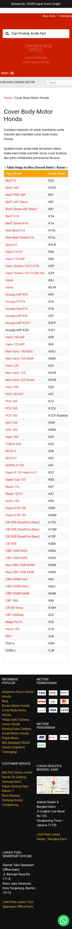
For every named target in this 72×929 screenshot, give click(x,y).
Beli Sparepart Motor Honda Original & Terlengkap (16, 741)
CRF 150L (12, 595)
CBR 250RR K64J (17, 581)
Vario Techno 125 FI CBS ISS (25, 268)
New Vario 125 (16, 367)
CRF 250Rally (15, 609)
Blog (5, 696)
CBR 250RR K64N (17, 588)
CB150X (11, 538)
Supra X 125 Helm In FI (21, 467)
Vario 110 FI (14, 246)
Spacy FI (11, 239)
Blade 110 (12, 481)
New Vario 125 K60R (20, 353)
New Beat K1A (15, 225)
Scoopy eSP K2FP (18, 317)
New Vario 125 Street (20, 374)
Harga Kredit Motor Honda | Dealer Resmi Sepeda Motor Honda (36, 20)
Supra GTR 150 (16, 503)
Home (8, 92)
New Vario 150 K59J (19, 346)
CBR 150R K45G (16, 552)
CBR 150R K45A (16, 545)
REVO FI (11, 453)
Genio (9, 275)
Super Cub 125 (16, 474)
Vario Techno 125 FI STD (22, 260)
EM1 (9, 631)
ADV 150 (11, 417)
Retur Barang (11, 790)
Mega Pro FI (14, 616)
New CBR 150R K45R (20, 567)
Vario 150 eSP (15, 332)
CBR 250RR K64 (16, 574)
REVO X (11, 446)
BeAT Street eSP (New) (21, 204)
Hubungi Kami (11, 776)
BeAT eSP (12, 182)
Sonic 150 (12, 495)
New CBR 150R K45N (20, 559)
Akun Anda (48, 10)
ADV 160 (11, 424)
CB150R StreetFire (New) (23, 517)
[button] (5, 68)
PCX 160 (11, 396)
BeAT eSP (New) (17, 196)
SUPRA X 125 (15, 460)
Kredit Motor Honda (15, 728)
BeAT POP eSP (16, 189)
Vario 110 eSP (15, 253)
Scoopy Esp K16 (17, 303)
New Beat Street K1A (20, 232)
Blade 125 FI (14, 488)
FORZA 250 (13, 438)
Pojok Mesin (10, 732)
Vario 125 (12, 360)
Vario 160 (12, 381)
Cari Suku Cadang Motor (17, 76)
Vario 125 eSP (15, 339)
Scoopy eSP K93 (17, 289)
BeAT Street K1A (17, 218)
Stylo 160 (12, 431)
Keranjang (66, 10)
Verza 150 (12, 624)
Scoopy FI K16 (15, 296)
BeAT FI (11, 175)
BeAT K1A (12, 211)
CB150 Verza (14, 602)
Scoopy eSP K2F (17, 310)
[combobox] (36, 28)
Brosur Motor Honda (16, 700)
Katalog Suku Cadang (16, 723)
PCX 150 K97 (14, 389)
